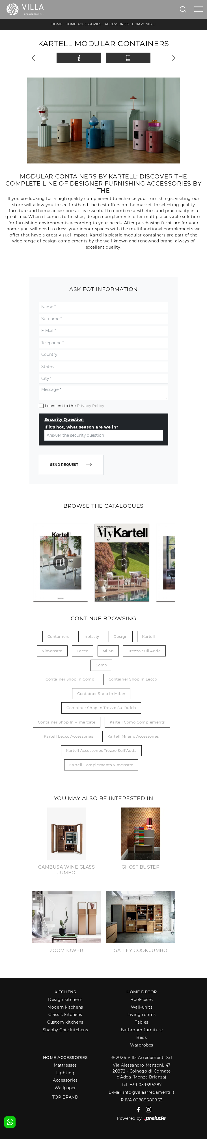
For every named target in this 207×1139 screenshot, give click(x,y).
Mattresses (65, 1065)
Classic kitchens (65, 1014)
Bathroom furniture (142, 1029)
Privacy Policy (90, 405)
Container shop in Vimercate (67, 722)
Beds (141, 1037)
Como (101, 665)
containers (58, 636)
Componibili (144, 24)
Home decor (141, 991)
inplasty (91, 636)
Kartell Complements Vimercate (101, 765)
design (120, 636)
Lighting (65, 1072)
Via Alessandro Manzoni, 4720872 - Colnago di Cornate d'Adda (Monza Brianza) (142, 1071)
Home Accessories (84, 24)
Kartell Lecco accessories (68, 736)
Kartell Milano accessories (133, 736)
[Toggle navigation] (198, 9)
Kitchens (65, 991)
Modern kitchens (65, 1007)
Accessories (117, 24)
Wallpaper (65, 1087)
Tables (141, 1022)
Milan (108, 651)
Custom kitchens (65, 1022)
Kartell (148, 636)
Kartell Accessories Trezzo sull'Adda (101, 750)
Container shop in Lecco (133, 679)
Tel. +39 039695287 (142, 1084)
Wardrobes (141, 1045)
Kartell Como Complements (137, 722)
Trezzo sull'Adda (144, 651)
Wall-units (142, 1007)
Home (56, 24)
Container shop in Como (70, 679)
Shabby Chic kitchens (65, 1029)
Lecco (82, 651)
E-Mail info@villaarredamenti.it (141, 1092)
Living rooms (142, 1014)
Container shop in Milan (101, 693)
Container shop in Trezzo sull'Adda (101, 707)
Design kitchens (65, 999)
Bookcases (141, 999)
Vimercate (52, 651)
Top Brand (65, 1097)
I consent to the (74, 405)
